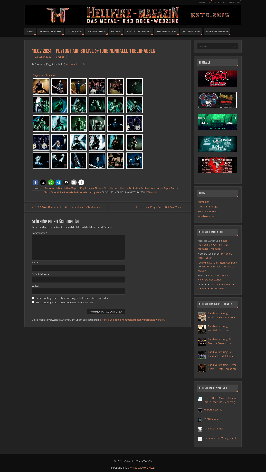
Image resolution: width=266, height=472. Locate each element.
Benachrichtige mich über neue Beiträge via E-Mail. (65, 302)
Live (122, 188)
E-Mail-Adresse (40, 274)
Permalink (151, 192)
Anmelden (204, 201)
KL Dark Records (213, 409)
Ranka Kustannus (214, 428)
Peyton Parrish (171, 188)
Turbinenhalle (66, 192)
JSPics (106, 188)
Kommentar (39, 233)
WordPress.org (206, 216)
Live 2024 (129, 188)
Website (36, 286)
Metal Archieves (142, 188)
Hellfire (58, 188)
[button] (36, 182)
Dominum (49, 188)
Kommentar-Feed (207, 211)
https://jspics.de (74, 64)
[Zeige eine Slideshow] (44, 75)
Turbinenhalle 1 (81, 192)
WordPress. (148, 467)
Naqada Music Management (220, 438)
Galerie (60, 56)
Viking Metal (95, 192)
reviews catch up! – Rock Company (217, 262)
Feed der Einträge (208, 206)
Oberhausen (157, 188)
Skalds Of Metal (51, 192)
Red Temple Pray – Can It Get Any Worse (159, 207)
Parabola (134, 467)
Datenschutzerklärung (226, 2)
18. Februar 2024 (43, 56)
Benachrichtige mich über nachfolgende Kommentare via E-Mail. (72, 298)
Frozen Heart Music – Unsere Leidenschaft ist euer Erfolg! (220, 400)
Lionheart (114, 188)
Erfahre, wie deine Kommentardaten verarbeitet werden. (132, 319)
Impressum (203, 2)
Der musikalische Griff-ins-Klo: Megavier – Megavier (213, 244)
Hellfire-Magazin (71, 188)
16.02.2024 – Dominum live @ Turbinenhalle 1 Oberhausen (66, 207)
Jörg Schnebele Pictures (91, 188)
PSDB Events (211, 419)
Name (35, 262)
